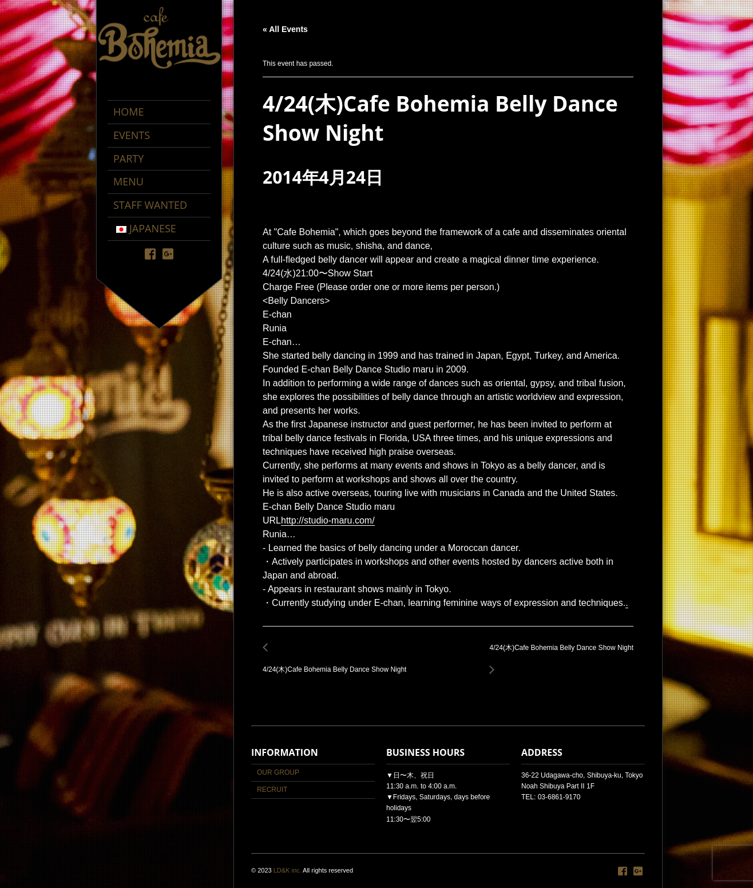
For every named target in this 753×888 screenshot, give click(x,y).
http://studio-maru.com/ (328, 520)
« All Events (285, 29)
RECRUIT (272, 790)
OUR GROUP (278, 772)
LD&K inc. (288, 870)
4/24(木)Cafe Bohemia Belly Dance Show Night (338, 663)
